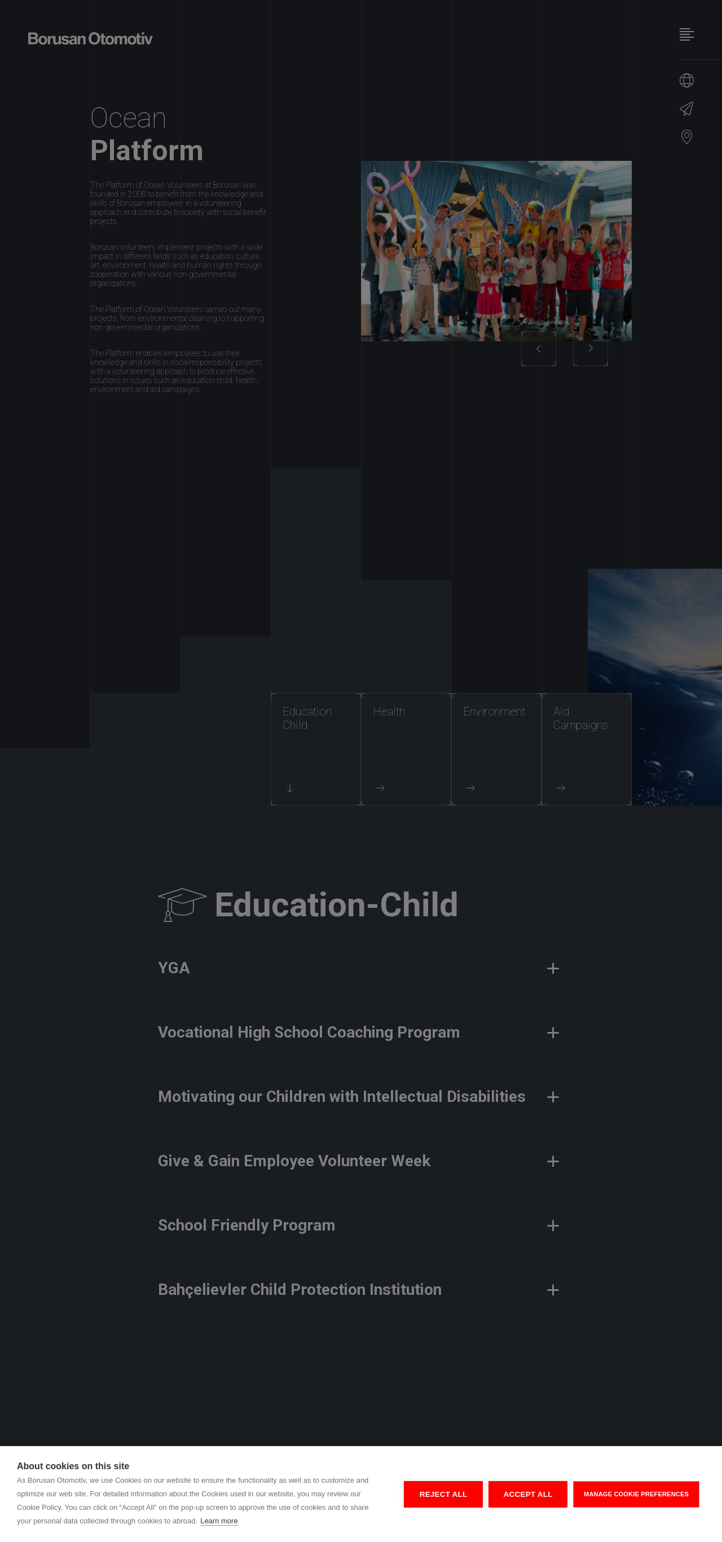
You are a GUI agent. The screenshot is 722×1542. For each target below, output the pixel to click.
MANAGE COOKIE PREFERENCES (636, 1494)
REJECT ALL (444, 1494)
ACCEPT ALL (528, 1494)
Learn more (218, 1521)
